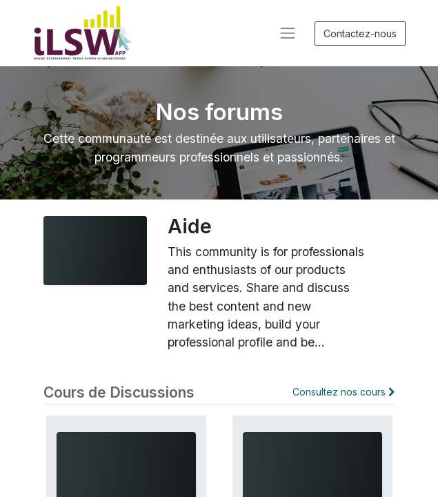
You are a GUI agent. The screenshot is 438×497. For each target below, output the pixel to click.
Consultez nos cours (343, 392)
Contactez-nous (360, 33)
